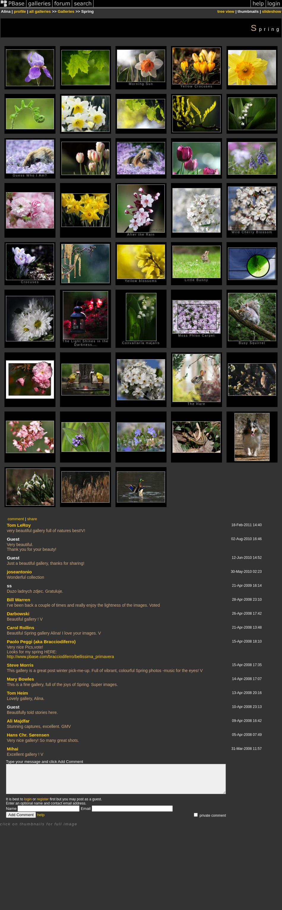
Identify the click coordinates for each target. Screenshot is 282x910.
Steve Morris (20, 665)
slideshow (271, 11)
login (27, 799)
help (41, 815)
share (32, 519)
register (43, 799)
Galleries (66, 11)
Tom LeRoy (19, 525)
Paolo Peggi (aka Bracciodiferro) (41, 641)
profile (20, 11)
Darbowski (18, 613)
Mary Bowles (20, 679)
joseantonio (19, 571)
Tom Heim (17, 692)
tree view (225, 11)
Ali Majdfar (18, 720)
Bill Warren (18, 599)
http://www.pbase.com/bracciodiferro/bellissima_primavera (60, 656)
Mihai (12, 748)
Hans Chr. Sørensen (28, 734)
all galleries (40, 11)
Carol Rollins (20, 627)
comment (16, 519)
